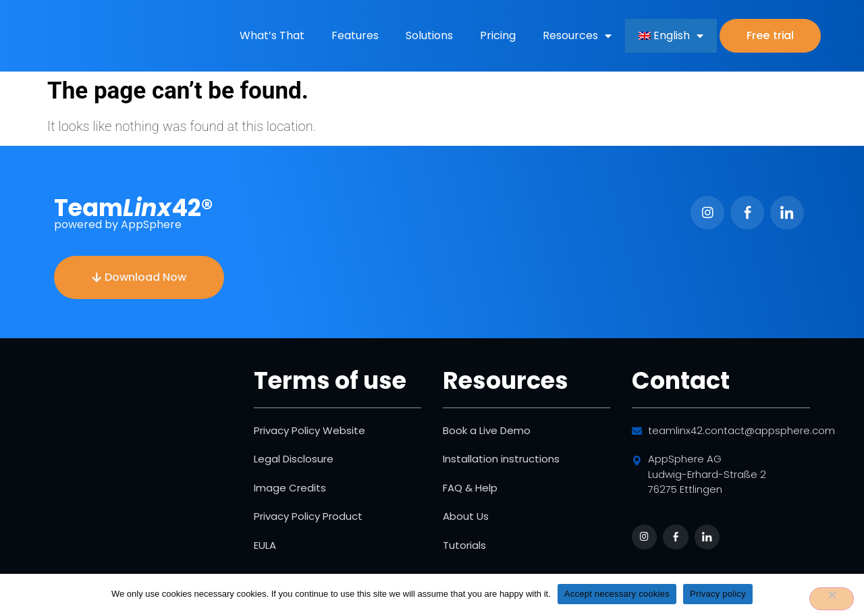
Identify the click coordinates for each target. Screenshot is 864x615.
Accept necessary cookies (617, 594)
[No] (831, 598)
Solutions (429, 35)
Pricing (498, 35)
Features (355, 35)
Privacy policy (718, 594)
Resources (577, 36)
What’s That (272, 35)
